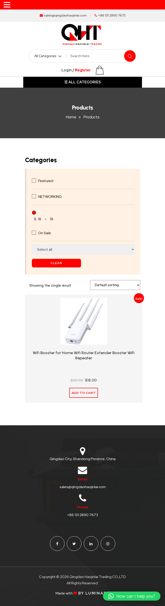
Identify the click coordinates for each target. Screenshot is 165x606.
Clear (56, 263)
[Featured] (34, 180)
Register (83, 70)
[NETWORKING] (34, 196)
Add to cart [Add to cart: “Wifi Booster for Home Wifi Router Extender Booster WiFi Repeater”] (84, 393)
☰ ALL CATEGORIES (82, 82)
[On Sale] (34, 233)
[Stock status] (83, 249)
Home (71, 117)
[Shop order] (115, 285)
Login (66, 70)
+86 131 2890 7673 (110, 15)
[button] (131, 596)
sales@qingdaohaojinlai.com (63, 15)
